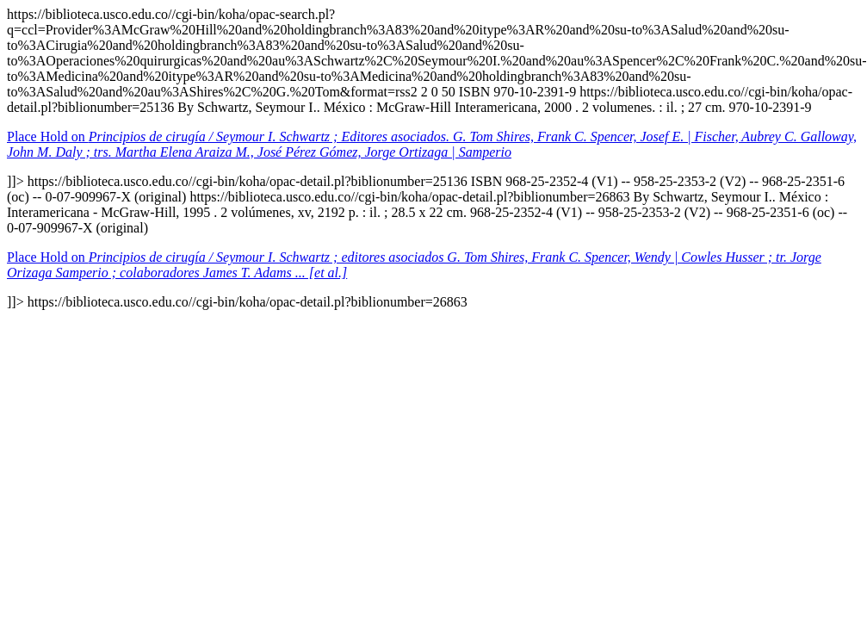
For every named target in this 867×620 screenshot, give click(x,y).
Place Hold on (432, 144)
